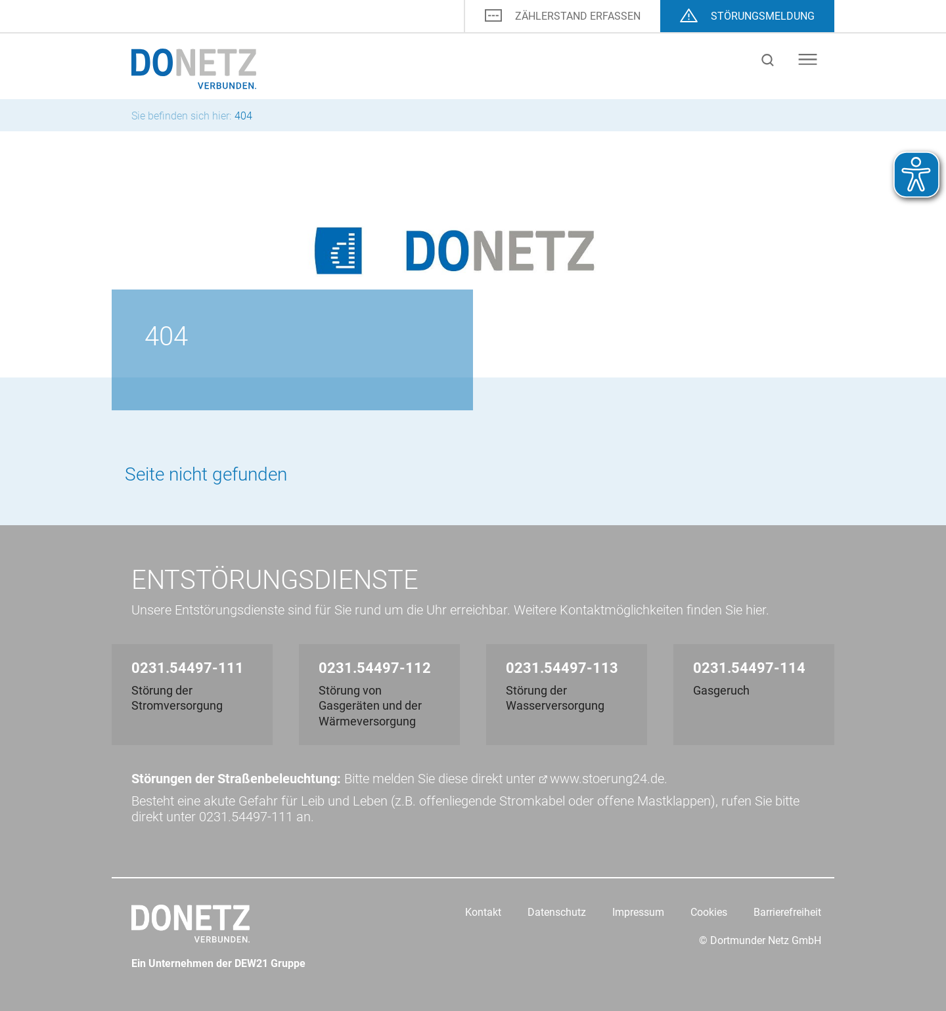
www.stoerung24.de (607, 778)
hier (756, 610)
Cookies (708, 912)
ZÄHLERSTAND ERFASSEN (578, 16)
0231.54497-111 (187, 668)
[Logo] (193, 67)
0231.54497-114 (749, 668)
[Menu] (813, 59)
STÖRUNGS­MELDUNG (763, 16)
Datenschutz (557, 912)
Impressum (638, 912)
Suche (767, 60)
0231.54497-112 (375, 668)
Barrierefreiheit (787, 912)
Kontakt (483, 912)
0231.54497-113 (562, 668)
